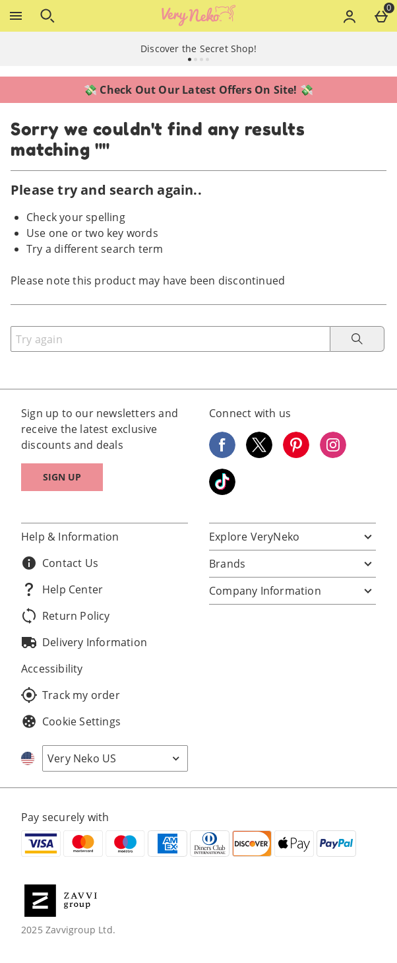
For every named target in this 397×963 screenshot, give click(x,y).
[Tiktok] (222, 491)
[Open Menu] (16, 16)
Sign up (62, 477)
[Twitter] (259, 454)
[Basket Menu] (381, 16)
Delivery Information (84, 642)
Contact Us (59, 563)
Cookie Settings (71, 721)
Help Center (62, 589)
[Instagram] (333, 454)
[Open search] (47, 16)
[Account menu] (349, 16)
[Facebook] (222, 454)
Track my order (70, 695)
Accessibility (52, 668)
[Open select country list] (115, 758)
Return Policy (65, 616)
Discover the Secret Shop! (198, 48)
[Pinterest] (296, 454)
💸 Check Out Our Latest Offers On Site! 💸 (198, 90)
